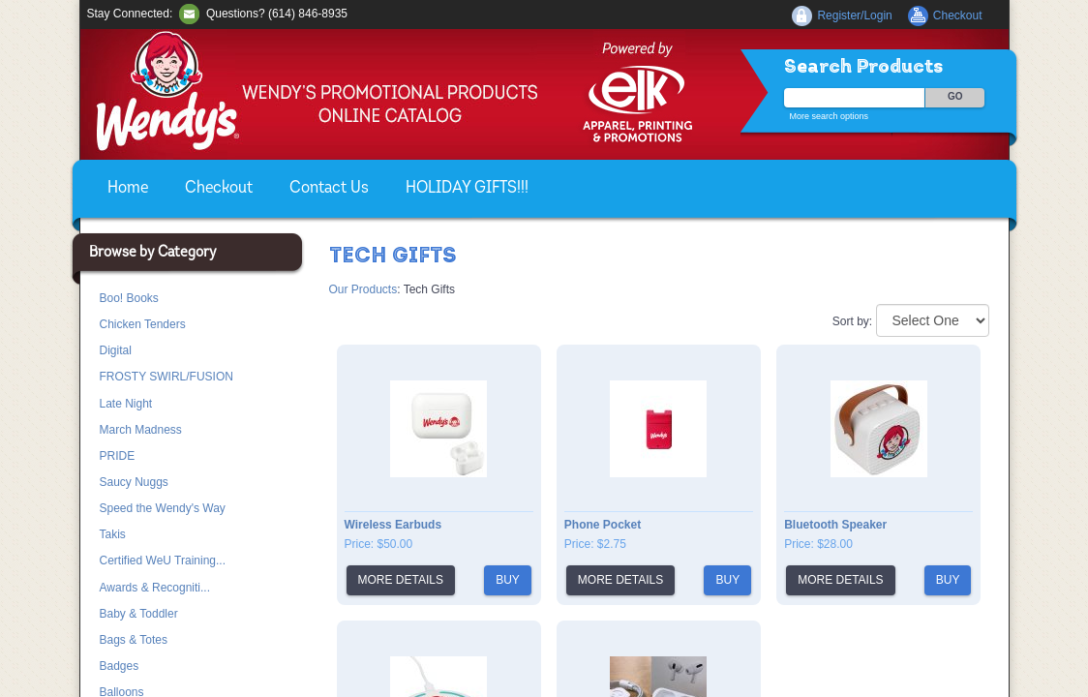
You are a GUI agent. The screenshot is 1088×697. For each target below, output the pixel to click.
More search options (829, 116)
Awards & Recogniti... (155, 587)
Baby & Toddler (139, 614)
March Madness (141, 430)
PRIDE (118, 456)
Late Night (126, 403)
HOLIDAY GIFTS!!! (467, 188)
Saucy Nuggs (134, 482)
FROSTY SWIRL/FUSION (166, 376)
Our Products (363, 289)
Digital (116, 350)
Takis (113, 534)
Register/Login (854, 15)
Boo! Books (129, 298)
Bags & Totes (134, 640)
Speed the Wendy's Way (163, 508)
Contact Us (329, 188)
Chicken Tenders (143, 324)
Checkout (219, 188)
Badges (119, 666)
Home (127, 188)
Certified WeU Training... (163, 560)
